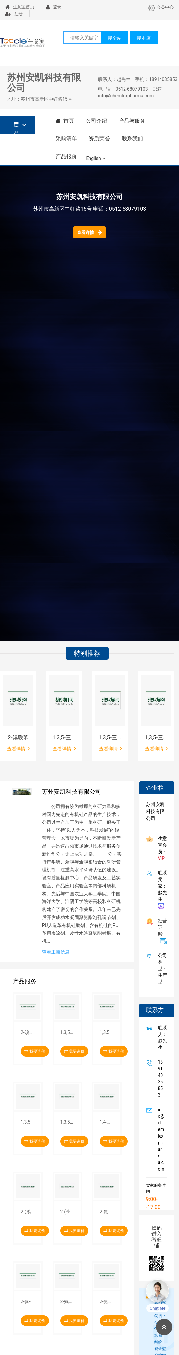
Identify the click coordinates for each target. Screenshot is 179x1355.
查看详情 (89, 232)
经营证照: (161, 931)
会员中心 (161, 7)
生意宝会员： (161, 848)
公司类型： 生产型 (161, 968)
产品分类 (16, 127)
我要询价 (34, 1051)
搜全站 (115, 38)
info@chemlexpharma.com (160, 1139)
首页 (65, 121)
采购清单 (66, 138)
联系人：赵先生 (161, 1037)
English (93, 158)
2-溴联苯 (18, 737)
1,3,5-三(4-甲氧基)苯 (110, 737)
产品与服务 (132, 121)
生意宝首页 (19, 6)
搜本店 (144, 38)
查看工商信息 (56, 952)
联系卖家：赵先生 (161, 889)
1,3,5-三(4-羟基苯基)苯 (156, 737)
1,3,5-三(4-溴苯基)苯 (64, 737)
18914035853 (159, 1078)
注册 (14, 13)
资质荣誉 (99, 138)
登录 (53, 6)
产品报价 (66, 156)
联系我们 (132, 138)
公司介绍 (96, 121)
